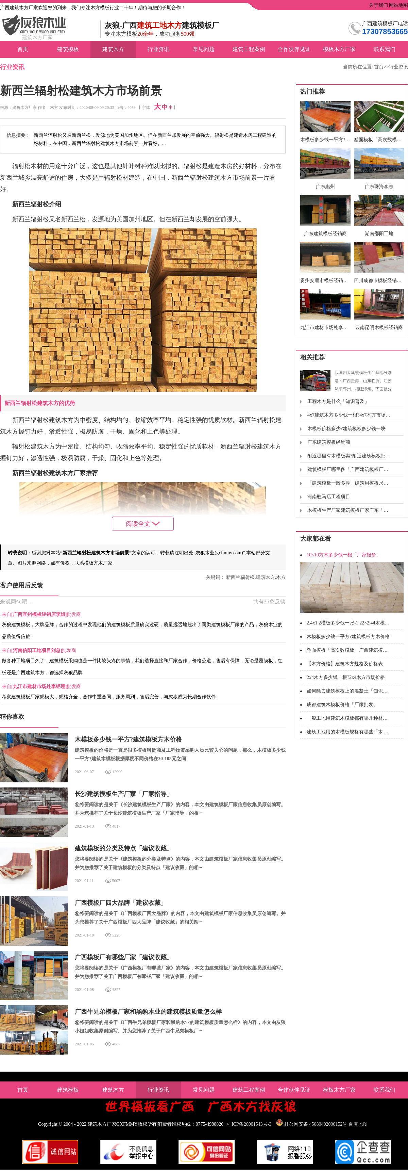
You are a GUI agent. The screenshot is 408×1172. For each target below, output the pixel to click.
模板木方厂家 (339, 49)
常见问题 (204, 49)
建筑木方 (113, 49)
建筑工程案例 (249, 49)
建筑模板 (68, 49)
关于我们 (378, 5)
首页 (22, 49)
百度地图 (358, 1124)
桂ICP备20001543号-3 (249, 1124)
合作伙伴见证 (294, 49)
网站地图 (398, 5)
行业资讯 (158, 49)
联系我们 (384, 49)
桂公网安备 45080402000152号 (315, 1124)
